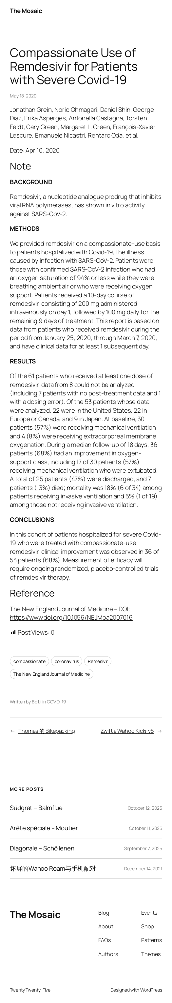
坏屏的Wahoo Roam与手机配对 (53, 868)
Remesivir (98, 661)
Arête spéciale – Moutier (44, 828)
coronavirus (67, 661)
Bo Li (37, 702)
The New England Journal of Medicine (51, 674)
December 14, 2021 (143, 868)
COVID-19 (56, 702)
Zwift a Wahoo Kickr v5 (127, 730)
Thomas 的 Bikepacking (46, 730)
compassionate (29, 661)
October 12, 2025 (145, 808)
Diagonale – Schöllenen (42, 848)
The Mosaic (26, 11)
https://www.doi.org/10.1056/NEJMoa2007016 (71, 617)
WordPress (151, 990)
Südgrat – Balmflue (36, 807)
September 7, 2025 (143, 848)
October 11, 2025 (145, 828)
